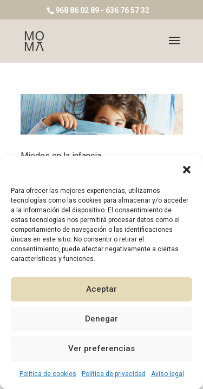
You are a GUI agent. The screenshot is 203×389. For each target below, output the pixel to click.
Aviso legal (167, 374)
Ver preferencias (101, 348)
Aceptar (101, 289)
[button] (186, 169)
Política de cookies (47, 374)
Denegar (101, 319)
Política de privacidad (114, 374)
